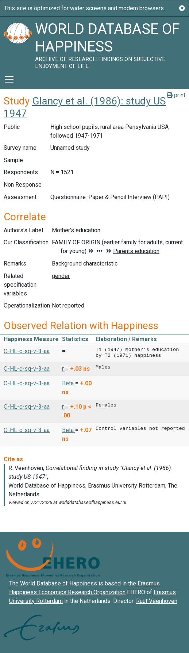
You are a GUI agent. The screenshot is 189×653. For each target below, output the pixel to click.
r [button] (63, 368)
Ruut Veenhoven (156, 600)
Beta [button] (68, 383)
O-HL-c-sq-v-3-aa (27, 351)
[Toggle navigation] (9, 79)
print (176, 95)
